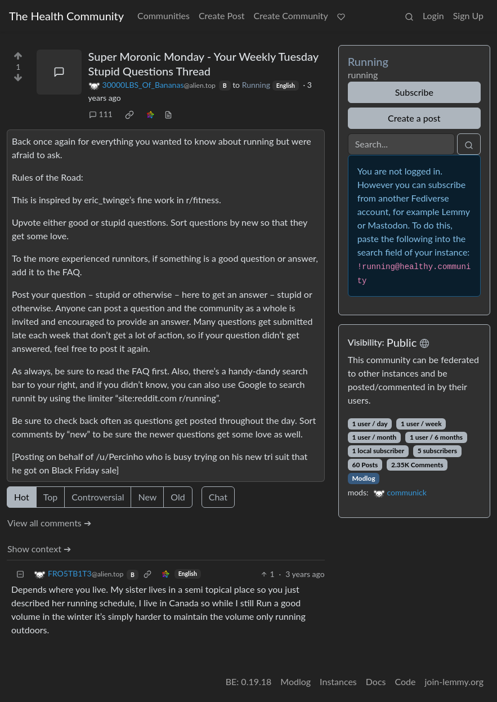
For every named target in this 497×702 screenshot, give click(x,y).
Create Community (291, 15)
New (147, 496)
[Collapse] (20, 574)
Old (178, 496)
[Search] (401, 144)
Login (433, 15)
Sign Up (468, 15)
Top (50, 496)
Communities (163, 15)
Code (405, 681)
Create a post (414, 118)
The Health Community (66, 16)
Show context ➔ (39, 548)
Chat (218, 496)
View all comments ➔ (49, 522)
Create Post (222, 15)
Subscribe (414, 92)
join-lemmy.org (454, 681)
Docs (376, 681)
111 (101, 114)
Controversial (97, 496)
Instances (338, 681)
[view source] (168, 114)
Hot (21, 496)
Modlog (363, 478)
